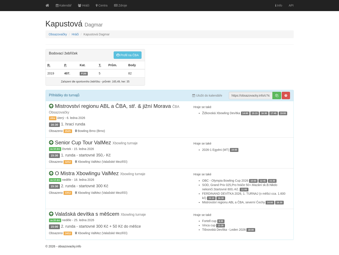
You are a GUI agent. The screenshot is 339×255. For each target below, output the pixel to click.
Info (278, 5)
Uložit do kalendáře (207, 95)
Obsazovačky (58, 34)
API (291, 5)
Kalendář (64, 5)
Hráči (83, 5)
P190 (83, 73)
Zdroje (120, 5)
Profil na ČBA (127, 55)
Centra (102, 5)
